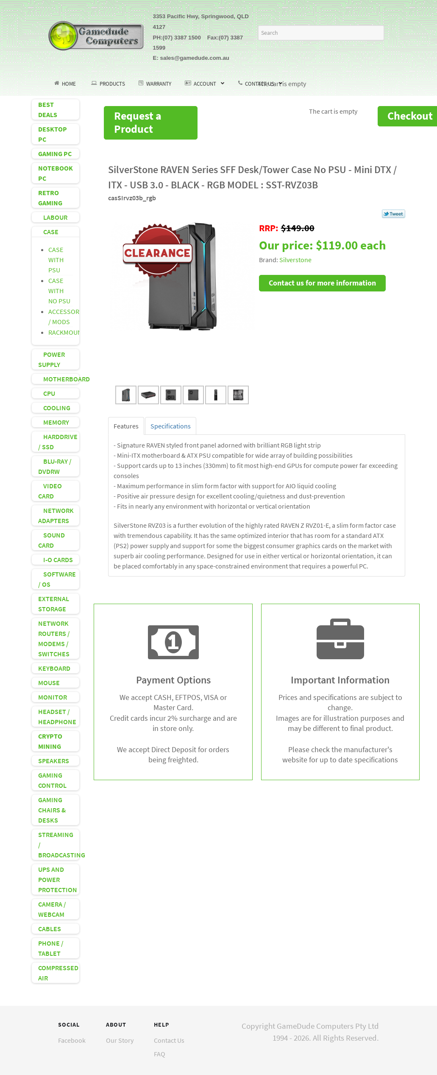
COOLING (54, 407)
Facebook (72, 1040)
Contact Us (169, 1040)
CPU (46, 393)
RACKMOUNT (67, 332)
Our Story (120, 1040)
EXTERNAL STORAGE (53, 603)
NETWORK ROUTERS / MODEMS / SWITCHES (54, 638)
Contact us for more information (322, 283)
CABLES (49, 928)
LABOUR (52, 217)
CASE (48, 231)
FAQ (159, 1054)
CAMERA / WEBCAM (52, 909)
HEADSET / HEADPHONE (57, 716)
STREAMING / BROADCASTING (58, 844)
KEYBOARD (54, 668)
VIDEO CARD (50, 491)
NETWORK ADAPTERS (56, 515)
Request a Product (137, 122)
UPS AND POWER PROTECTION (57, 879)
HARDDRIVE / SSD (58, 441)
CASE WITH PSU (56, 259)
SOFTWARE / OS (57, 579)
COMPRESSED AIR (58, 972)
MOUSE (49, 682)
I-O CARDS (55, 559)
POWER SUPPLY (51, 359)
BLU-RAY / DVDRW (55, 466)
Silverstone (295, 259)
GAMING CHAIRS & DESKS (52, 809)
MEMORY (53, 422)
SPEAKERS (53, 760)
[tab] (126, 426)
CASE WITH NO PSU (59, 290)
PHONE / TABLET (51, 948)
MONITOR (52, 697)
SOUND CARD (51, 540)
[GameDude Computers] (96, 34)
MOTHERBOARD (58, 379)
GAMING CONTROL (52, 780)
